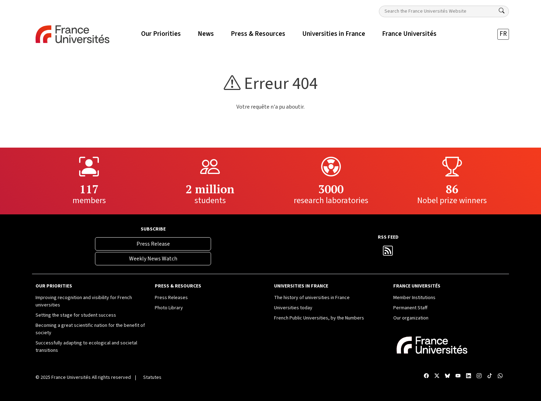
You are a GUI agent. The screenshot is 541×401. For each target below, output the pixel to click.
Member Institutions (414, 297)
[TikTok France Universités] (489, 376)
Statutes (152, 377)
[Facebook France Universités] (426, 376)
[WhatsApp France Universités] (500, 376)
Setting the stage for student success (76, 315)
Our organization (410, 318)
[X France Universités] (437, 376)
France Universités (71, 377)
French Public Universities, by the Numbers (319, 318)
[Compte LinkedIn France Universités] (468, 376)
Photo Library (169, 307)
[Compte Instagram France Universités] (479, 376)
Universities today (293, 307)
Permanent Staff (410, 307)
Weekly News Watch (153, 259)
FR (503, 34)
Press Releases (171, 297)
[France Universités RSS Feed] (388, 252)
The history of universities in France (312, 297)
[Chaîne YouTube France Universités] (458, 376)
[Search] (501, 10)
